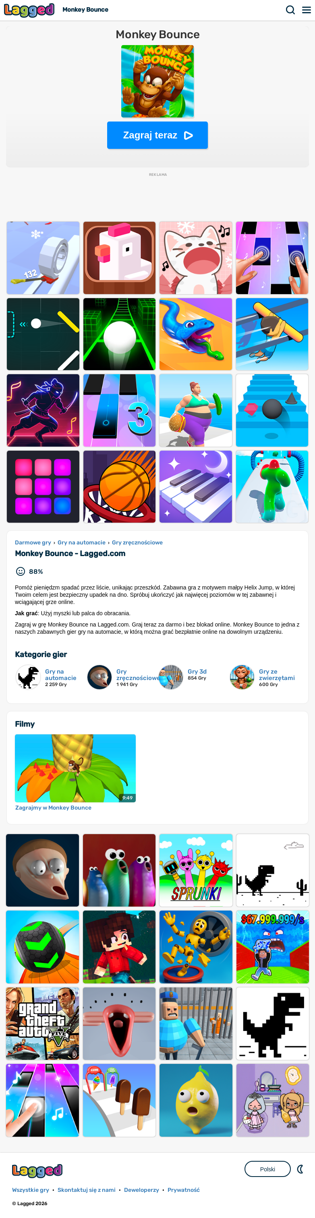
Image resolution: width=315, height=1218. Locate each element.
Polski (267, 1169)
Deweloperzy (141, 1190)
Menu (307, 10)
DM (301, 1169)
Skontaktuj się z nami (87, 1190)
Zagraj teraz (150, 135)
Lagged (30, 10)
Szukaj (291, 10)
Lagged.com (38, 1171)
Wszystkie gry (30, 1190)
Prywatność (184, 1190)
